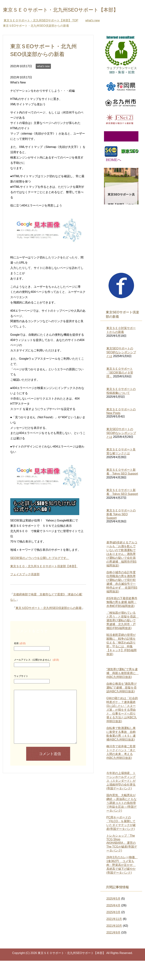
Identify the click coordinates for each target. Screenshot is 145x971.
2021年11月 (114, 929)
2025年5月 (113, 908)
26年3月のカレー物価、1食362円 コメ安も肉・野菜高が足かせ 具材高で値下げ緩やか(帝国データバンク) (122, 875)
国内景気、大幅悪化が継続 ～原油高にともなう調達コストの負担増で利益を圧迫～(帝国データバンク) (121, 813)
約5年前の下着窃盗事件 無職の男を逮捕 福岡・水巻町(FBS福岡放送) (121, 612)
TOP (41, 30)
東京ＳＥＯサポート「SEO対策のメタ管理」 (119, 382)
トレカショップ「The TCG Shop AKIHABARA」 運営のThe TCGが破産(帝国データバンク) (121, 853)
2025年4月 (113, 915)
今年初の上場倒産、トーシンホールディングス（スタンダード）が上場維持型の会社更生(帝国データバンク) (121, 791)
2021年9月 (113, 942)
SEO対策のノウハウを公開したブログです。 (39, 568)
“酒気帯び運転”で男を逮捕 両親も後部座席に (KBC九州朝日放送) (122, 683)
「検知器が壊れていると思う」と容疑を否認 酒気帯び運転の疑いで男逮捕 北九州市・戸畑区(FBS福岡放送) (122, 630)
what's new (43, 76)
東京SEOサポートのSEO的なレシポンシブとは (121, 362)
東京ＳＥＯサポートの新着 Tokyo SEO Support (121, 524)
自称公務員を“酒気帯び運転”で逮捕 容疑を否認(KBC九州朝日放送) (121, 697)
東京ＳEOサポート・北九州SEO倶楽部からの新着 (49, 618)
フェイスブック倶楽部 (25, 584)
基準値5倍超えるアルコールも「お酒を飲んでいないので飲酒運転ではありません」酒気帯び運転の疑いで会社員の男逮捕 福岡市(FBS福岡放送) (121, 564)
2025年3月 (113, 922)
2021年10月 (114, 936)
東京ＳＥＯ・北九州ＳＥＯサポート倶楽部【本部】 (44, 576)
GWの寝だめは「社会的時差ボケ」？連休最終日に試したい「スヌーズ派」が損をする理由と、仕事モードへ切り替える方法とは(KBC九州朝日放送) (122, 720)
